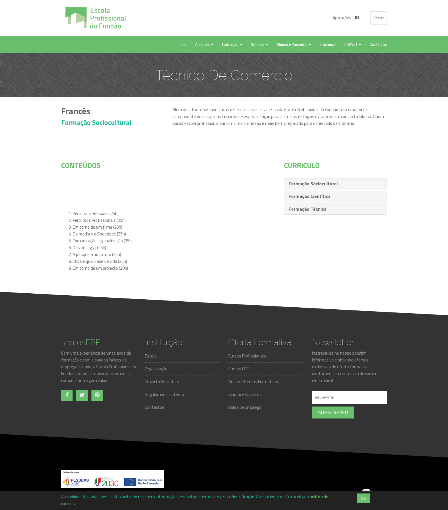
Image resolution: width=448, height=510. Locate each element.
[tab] (335, 183)
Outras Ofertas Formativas (253, 381)
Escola (151, 356)
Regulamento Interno (164, 394)
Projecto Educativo (162, 381)
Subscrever (333, 412)
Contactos (154, 407)
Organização (156, 368)
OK (363, 498)
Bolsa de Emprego (244, 407)
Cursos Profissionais (247, 356)
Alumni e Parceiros (245, 394)
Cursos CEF (238, 368)
